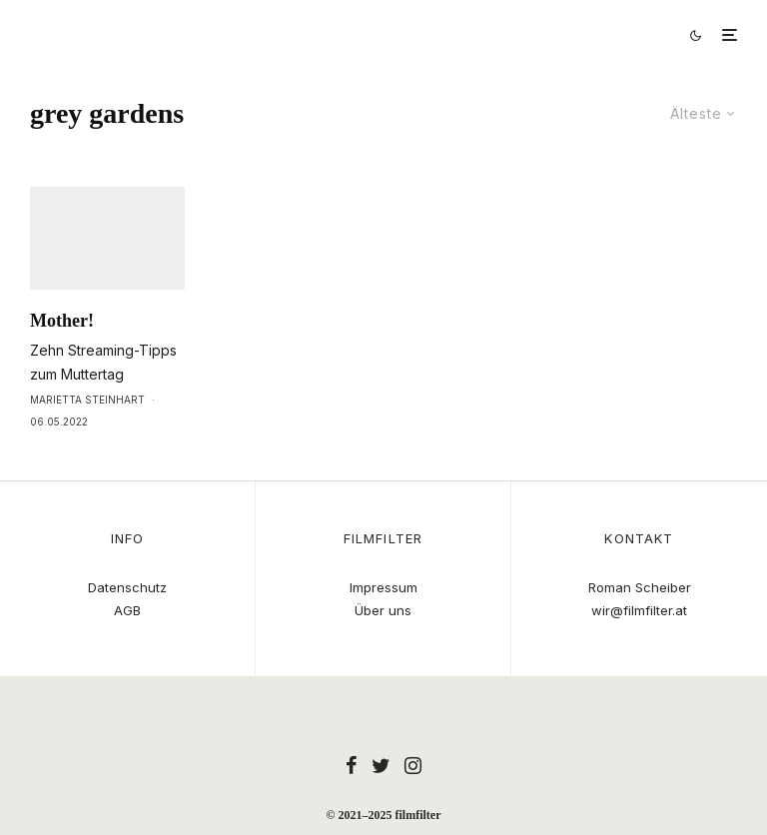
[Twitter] (381, 765)
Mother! (62, 358)
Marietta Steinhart (87, 436)
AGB (127, 610)
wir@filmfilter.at (639, 610)
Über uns (383, 610)
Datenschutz (127, 587)
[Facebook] (352, 765)
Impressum (383, 587)
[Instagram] (412, 765)
